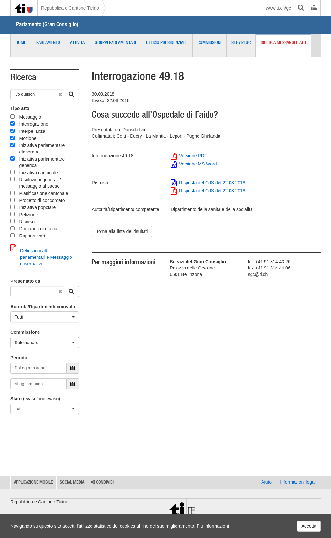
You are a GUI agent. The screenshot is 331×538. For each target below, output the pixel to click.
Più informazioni (213, 526)
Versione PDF (189, 156)
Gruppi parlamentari (115, 42)
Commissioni (209, 42)
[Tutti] (44, 316)
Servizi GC (241, 42)
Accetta (308, 526)
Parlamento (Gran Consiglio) (47, 24)
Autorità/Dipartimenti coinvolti (42, 306)
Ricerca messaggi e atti (283, 42)
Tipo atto (19, 108)
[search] (300, 8)
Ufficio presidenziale (166, 42)
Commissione (25, 332)
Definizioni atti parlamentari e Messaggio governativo (41, 255)
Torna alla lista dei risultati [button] (122, 231)
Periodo (18, 357)
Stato (16, 398)
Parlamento (48, 42)
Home (21, 42)
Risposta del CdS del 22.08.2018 (208, 182)
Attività (77, 42)
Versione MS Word (194, 164)
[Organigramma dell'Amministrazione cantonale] (313, 8)
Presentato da (25, 281)
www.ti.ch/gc (278, 8)
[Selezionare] (44, 342)
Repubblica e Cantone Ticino (70, 8)
